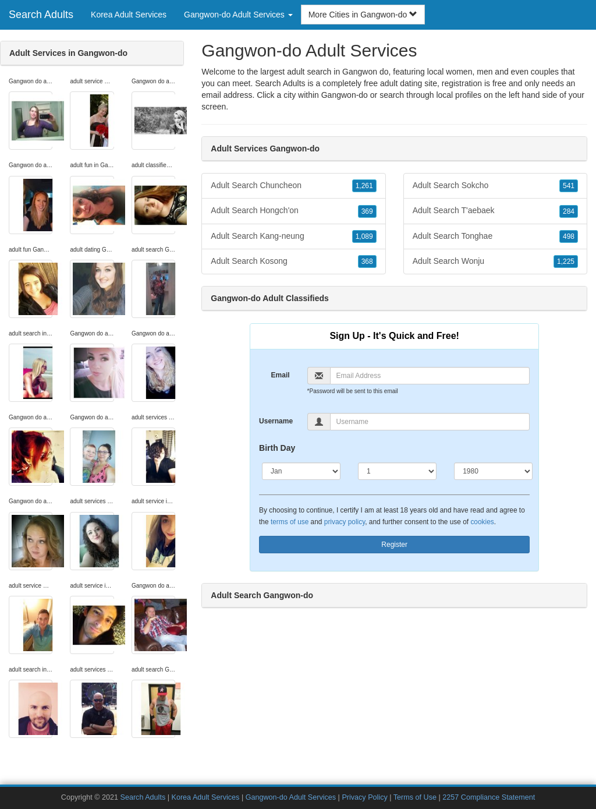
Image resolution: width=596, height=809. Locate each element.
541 (568, 186)
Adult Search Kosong (293, 261)
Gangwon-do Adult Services (291, 797)
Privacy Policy (364, 797)
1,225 (565, 261)
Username (276, 421)
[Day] (397, 471)
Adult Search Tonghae (495, 236)
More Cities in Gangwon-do (363, 14)
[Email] (430, 375)
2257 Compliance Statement (488, 797)
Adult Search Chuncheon (293, 185)
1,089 (364, 236)
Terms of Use (415, 797)
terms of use (289, 522)
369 (367, 211)
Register (394, 544)
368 (367, 261)
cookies (482, 522)
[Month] (301, 471)
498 (568, 236)
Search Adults (41, 14)
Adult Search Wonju (495, 261)
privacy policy (344, 522)
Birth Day (277, 448)
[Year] (493, 471)
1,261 (364, 186)
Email (280, 375)
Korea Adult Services (128, 14)
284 (568, 211)
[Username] (430, 421)
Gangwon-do (344, 95)
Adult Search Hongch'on (293, 210)
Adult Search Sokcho (495, 185)
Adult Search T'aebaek (495, 210)
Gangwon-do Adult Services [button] (238, 14)
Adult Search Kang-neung (293, 236)
